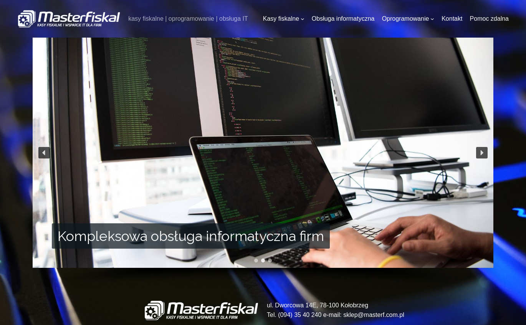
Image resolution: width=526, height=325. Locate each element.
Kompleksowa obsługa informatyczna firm (191, 236)
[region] (263, 163)
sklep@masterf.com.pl (373, 315)
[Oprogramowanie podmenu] (432, 19)
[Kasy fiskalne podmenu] (302, 19)
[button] (44, 152)
